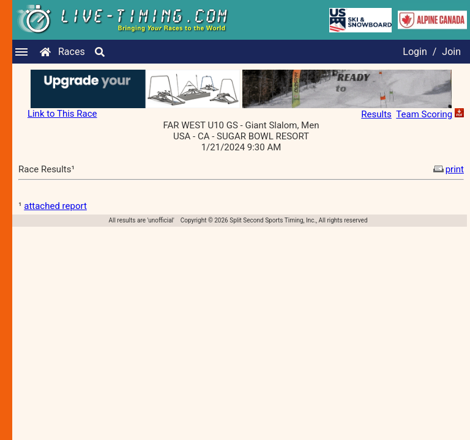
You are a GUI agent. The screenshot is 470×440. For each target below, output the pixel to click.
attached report (55, 205)
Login (415, 51)
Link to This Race (62, 113)
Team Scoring (424, 114)
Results (376, 114)
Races (71, 51)
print (447, 169)
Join (451, 51)
